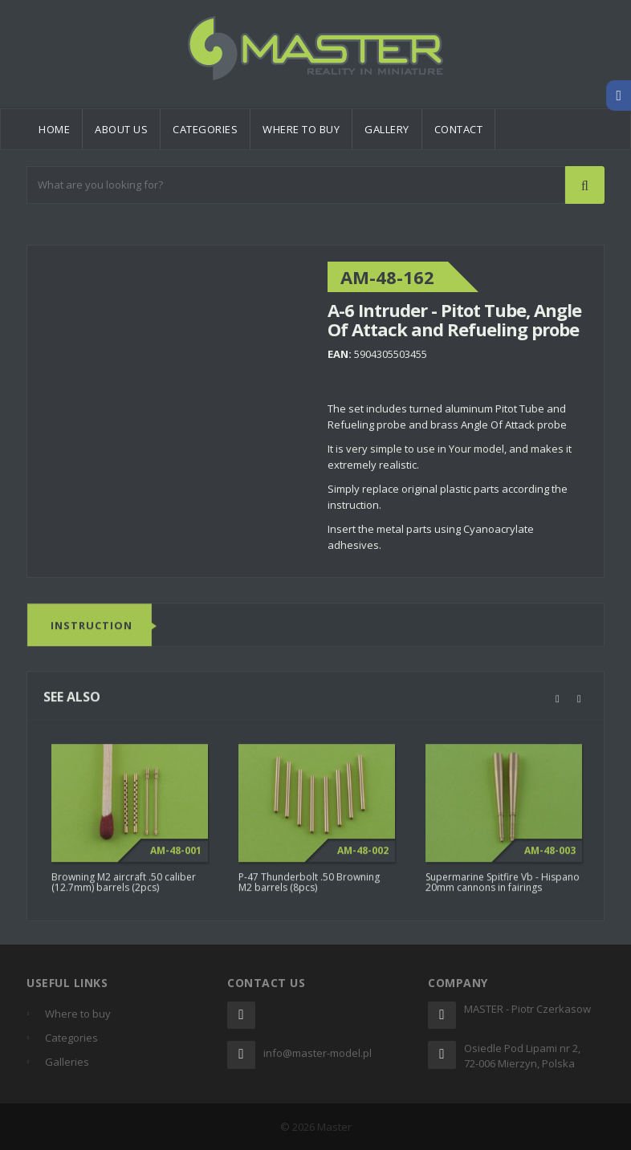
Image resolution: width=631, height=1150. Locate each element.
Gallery (386, 129)
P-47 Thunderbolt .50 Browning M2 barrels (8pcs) (309, 887)
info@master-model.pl (317, 1053)
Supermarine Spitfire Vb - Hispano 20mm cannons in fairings (502, 887)
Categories (205, 129)
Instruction (91, 631)
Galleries (67, 1062)
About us (121, 129)
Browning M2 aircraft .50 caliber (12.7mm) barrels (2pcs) (123, 887)
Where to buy (301, 129)
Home (54, 129)
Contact (458, 129)
